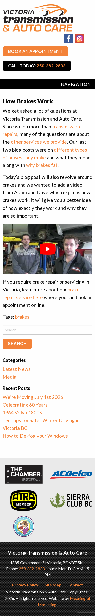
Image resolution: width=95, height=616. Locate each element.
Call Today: (36, 65)
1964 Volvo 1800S (22, 412)
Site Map (53, 584)
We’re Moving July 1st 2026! (34, 397)
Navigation (76, 84)
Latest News (17, 369)
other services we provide (39, 142)
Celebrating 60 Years (25, 405)
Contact (75, 584)
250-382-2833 (32, 568)
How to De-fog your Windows (35, 436)
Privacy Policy (25, 584)
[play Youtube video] (47, 249)
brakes (22, 317)
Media (9, 377)
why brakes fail (42, 165)
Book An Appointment (35, 51)
